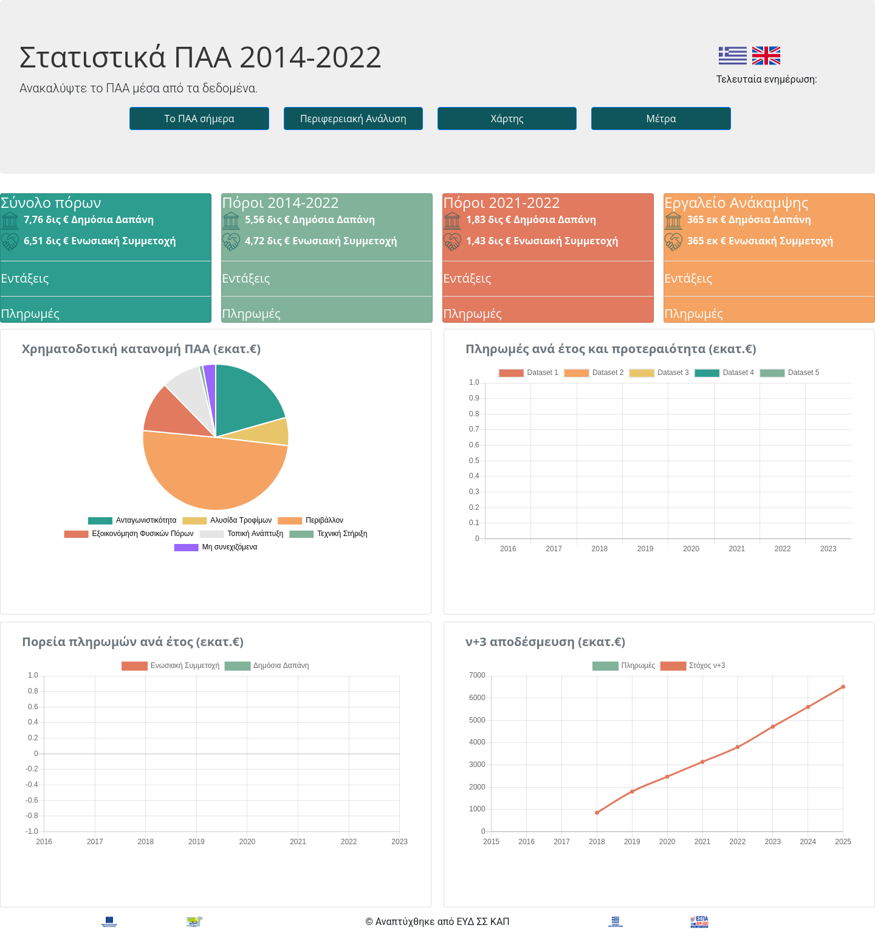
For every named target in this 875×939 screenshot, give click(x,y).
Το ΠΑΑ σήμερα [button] (199, 118)
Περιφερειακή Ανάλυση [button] (353, 118)
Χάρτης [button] (507, 118)
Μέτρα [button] (661, 118)
